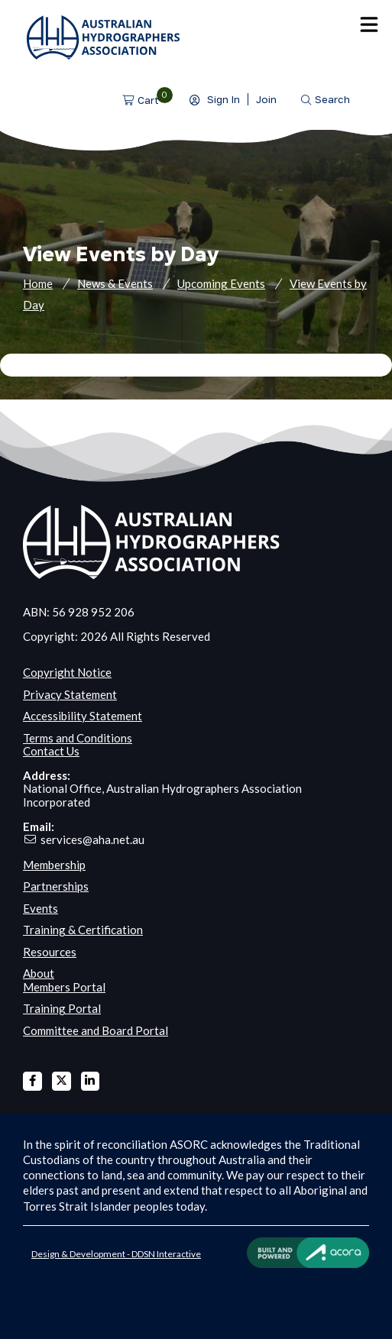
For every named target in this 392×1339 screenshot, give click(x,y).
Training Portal (62, 1008)
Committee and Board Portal (95, 1030)
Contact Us (51, 751)
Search (332, 99)
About (38, 973)
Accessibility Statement (82, 716)
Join (266, 99)
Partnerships (56, 886)
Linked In (90, 1081)
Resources (49, 952)
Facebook (32, 1081)
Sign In (223, 99)
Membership (54, 865)
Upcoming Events (221, 283)
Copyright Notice (67, 672)
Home (38, 283)
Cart (148, 100)
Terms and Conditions (77, 738)
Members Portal (64, 987)
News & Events (115, 283)
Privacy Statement (70, 694)
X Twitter (61, 1081)
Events (40, 908)
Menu (369, 24)
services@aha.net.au (92, 839)
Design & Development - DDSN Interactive (116, 1254)
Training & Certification (83, 929)
